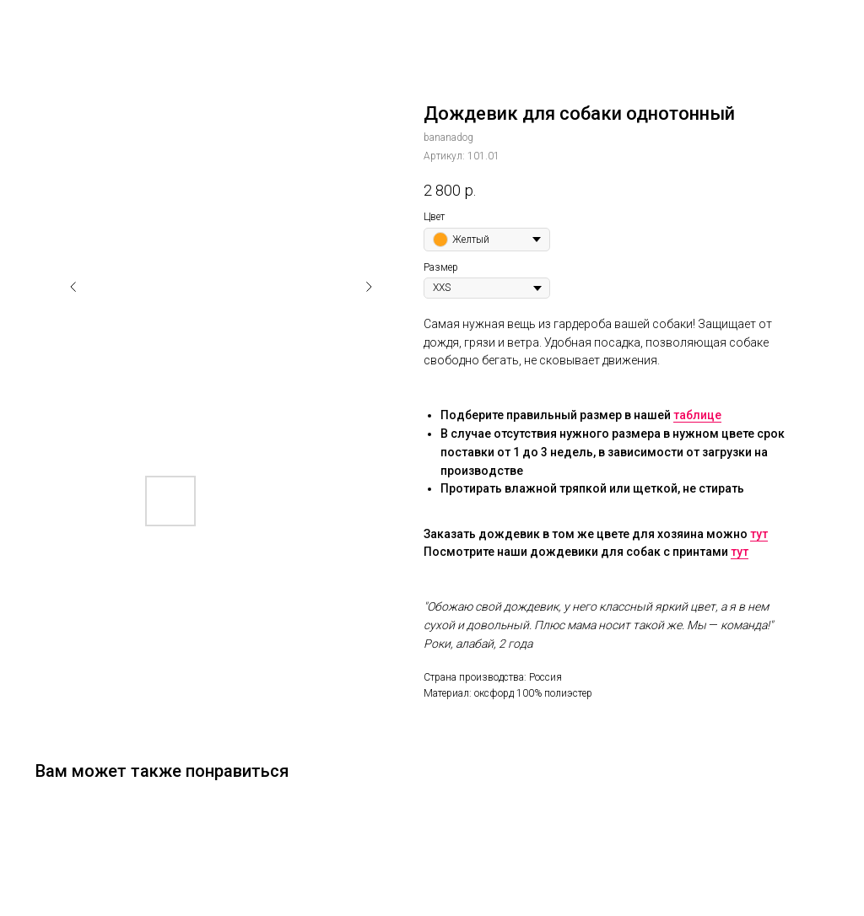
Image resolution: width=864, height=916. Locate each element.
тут (759, 534)
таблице (697, 415)
